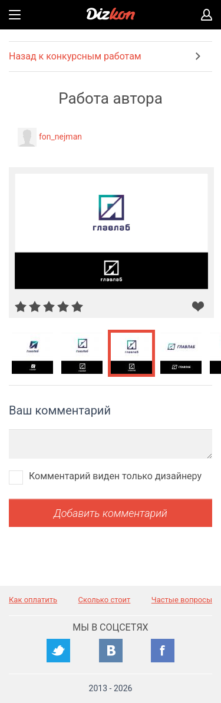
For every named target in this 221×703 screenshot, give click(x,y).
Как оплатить (33, 599)
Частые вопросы (181, 599)
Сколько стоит (104, 599)
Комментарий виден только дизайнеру (115, 476)
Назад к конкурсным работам (75, 56)
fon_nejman (60, 136)
